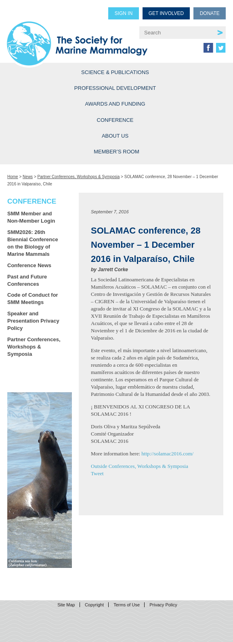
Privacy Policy (163, 604)
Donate (210, 13)
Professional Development (115, 88)
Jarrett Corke (113, 269)
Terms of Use (126, 604)
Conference (115, 120)
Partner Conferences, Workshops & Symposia (79, 176)
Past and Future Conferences (27, 280)
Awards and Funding (115, 104)
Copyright (94, 604)
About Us (115, 136)
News (28, 176)
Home (12, 176)
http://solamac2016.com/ (167, 454)
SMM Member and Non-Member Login (31, 217)
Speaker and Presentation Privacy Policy (33, 320)
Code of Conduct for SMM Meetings (32, 298)
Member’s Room (116, 152)
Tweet (97, 473)
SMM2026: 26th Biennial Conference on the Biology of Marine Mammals (32, 243)
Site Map (66, 604)
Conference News (29, 265)
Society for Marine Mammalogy (77, 37)
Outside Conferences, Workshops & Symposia (139, 466)
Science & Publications (115, 72)
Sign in (124, 13)
